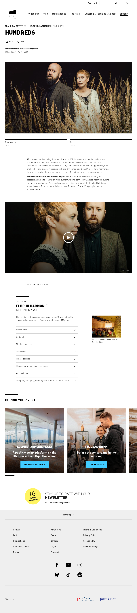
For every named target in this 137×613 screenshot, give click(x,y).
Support (124, 14)
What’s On (33, 14)
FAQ (15, 535)
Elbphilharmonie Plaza (34, 446)
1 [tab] (9, 475)
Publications (19, 541)
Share (23, 41)
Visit (45, 14)
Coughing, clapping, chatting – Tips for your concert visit (42, 381)
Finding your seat (24, 344)
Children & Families (95, 14)
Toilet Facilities (23, 359)
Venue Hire (56, 530)
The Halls (75, 14)
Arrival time (21, 330)
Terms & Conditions (92, 530)
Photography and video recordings (32, 366)
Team (53, 535)
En (126, 3)
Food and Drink (96, 446)
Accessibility (22, 373)
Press (16, 552)
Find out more (96, 464)
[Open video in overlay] (68, 237)
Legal (53, 547)
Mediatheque (59, 14)
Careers (54, 541)
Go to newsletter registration (58, 503)
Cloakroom (21, 352)
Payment (55, 552)
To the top (67, 515)
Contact (16, 530)
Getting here (22, 337)
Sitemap (8, 599)
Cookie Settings (90, 547)
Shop (113, 14)
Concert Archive (21, 547)
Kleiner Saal (47, 26)
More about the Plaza (33, 464)
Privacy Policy (90, 535)
